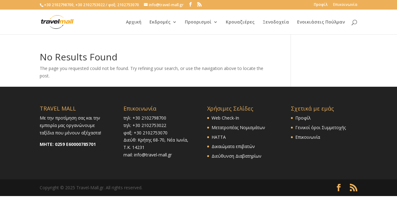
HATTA (219, 137)
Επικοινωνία (345, 5)
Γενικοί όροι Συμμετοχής (320, 127)
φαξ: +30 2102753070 (145, 133)
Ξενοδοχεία (276, 22)
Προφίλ (321, 5)
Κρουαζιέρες (240, 22)
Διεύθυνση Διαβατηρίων (236, 156)
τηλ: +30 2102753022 (144, 125)
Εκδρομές (160, 22)
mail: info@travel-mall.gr (147, 155)
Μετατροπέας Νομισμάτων (238, 127)
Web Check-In (225, 118)
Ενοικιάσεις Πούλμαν (321, 22)
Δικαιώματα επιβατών (233, 146)
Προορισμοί (198, 22)
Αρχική (133, 22)
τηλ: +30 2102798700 (144, 118)
